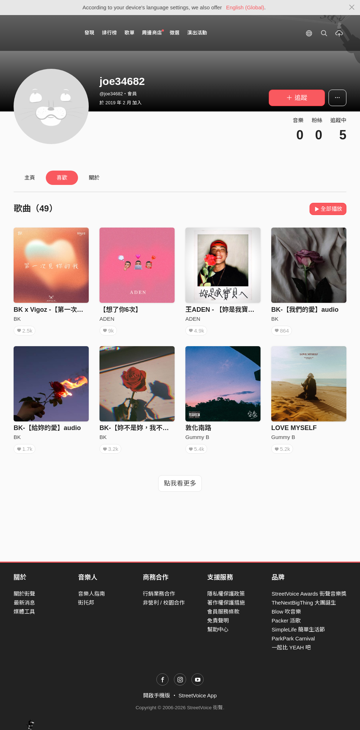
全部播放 (328, 209)
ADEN (107, 319)
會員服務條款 (223, 612)
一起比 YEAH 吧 (291, 647)
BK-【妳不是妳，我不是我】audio (149, 427)
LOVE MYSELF (294, 427)
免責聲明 (218, 620)
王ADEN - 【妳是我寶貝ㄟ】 (226, 309)
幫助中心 (218, 629)
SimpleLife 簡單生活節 (298, 629)
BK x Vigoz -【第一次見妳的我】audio (70, 309)
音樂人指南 (91, 594)
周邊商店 (153, 32)
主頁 (29, 178)
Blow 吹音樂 (286, 612)
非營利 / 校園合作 (164, 603)
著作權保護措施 (226, 603)
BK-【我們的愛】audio (305, 309)
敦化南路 (198, 427)
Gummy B (197, 437)
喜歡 (62, 178)
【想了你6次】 (120, 309)
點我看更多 (180, 483)
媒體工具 (24, 612)
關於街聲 (24, 594)
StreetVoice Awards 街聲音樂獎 (309, 594)
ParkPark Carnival (293, 638)
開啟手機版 (156, 695)
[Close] (352, 7)
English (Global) (245, 7)
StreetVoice (43, 33)
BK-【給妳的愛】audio (47, 427)
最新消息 (24, 603)
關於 (94, 178)
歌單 (130, 32)
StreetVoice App (198, 695)
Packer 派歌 (286, 620)
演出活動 (197, 32)
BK (17, 319)
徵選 (175, 32)
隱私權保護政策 (226, 594)
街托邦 (86, 603)
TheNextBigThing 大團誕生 (304, 603)
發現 (89, 32)
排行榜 (109, 32)
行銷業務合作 (159, 594)
